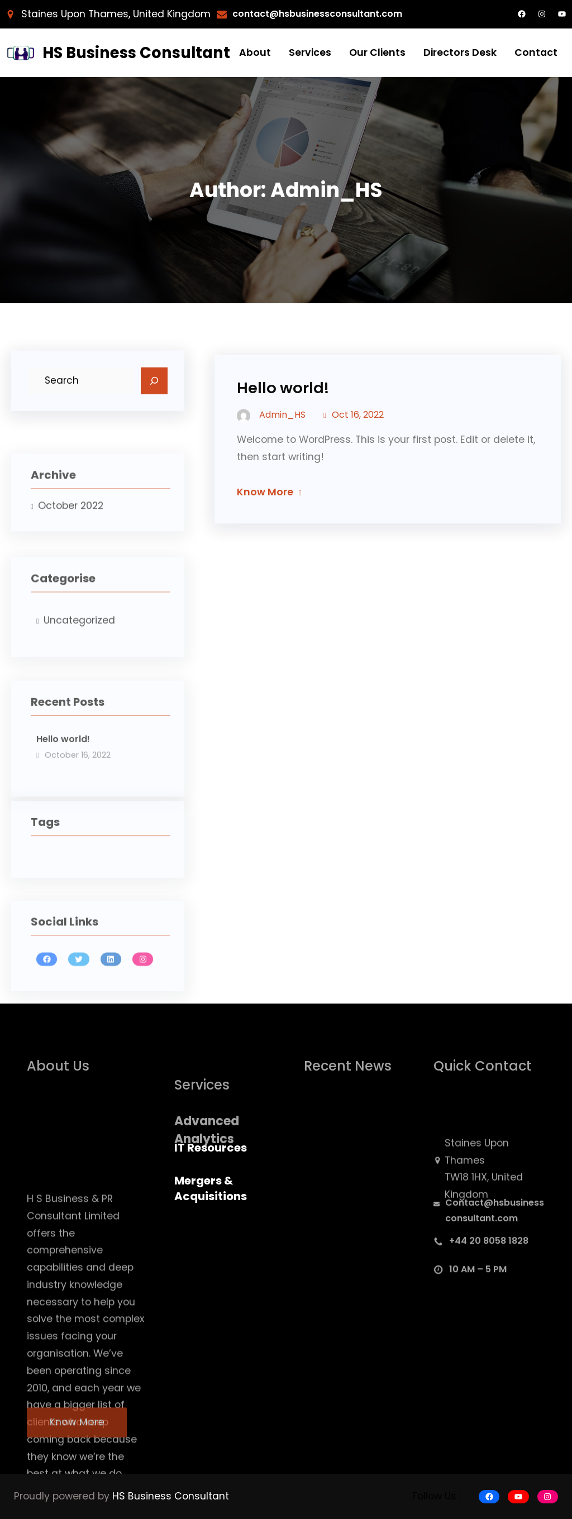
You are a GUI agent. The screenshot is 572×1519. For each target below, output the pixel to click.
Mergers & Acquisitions (210, 1188)
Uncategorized (79, 644)
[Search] (154, 384)
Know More (265, 502)
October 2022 (70, 524)
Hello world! (63, 766)
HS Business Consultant (136, 53)
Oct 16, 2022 (358, 425)
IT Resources (210, 1147)
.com (413, 13)
